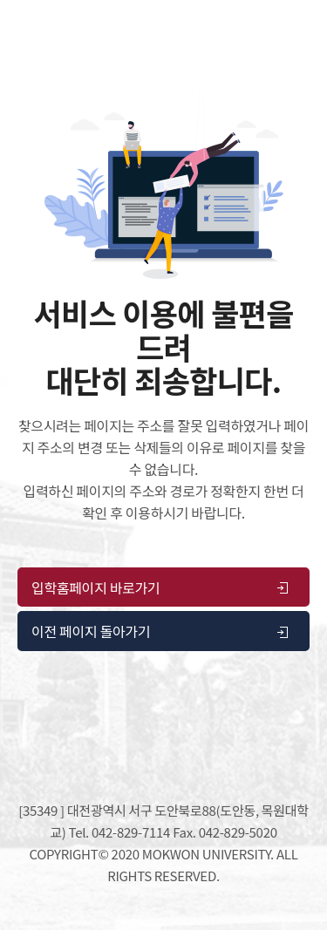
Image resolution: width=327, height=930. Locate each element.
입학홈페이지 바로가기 (160, 587)
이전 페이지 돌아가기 (160, 631)
